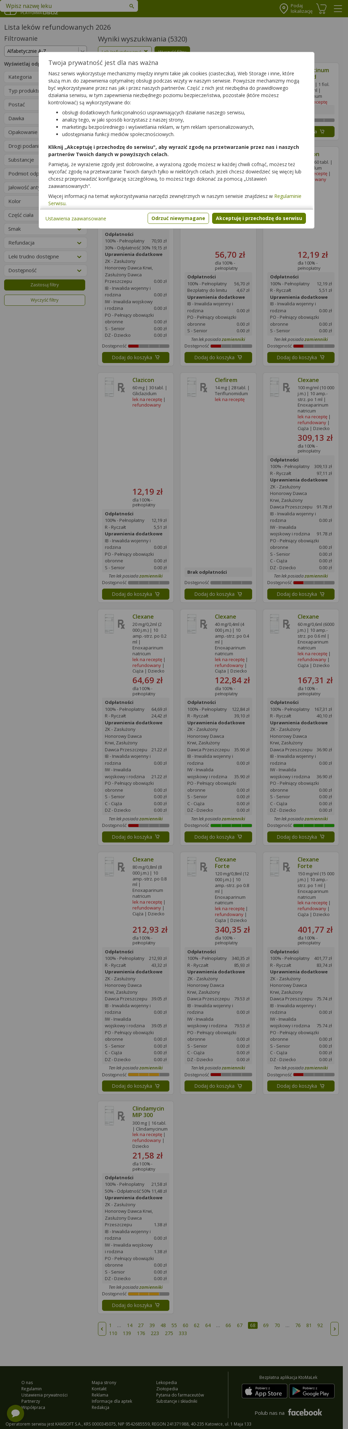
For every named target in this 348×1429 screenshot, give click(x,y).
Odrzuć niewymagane (178, 218)
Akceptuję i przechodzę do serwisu (259, 218)
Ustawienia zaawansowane (76, 218)
